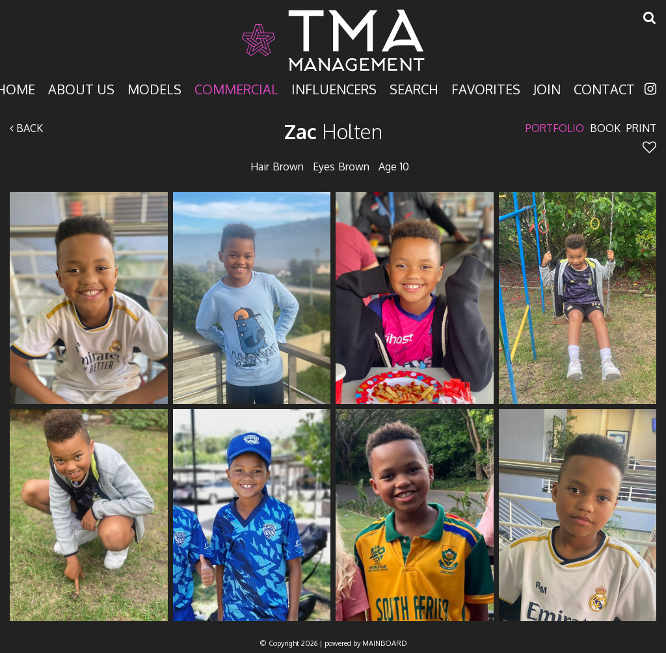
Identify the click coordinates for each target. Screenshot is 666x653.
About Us (81, 88)
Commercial (236, 88)
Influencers (334, 88)
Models (154, 88)
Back (26, 128)
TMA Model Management (333, 40)
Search (414, 88)
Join (547, 88)
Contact (604, 88)
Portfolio (555, 128)
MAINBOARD (384, 643)
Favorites (485, 88)
